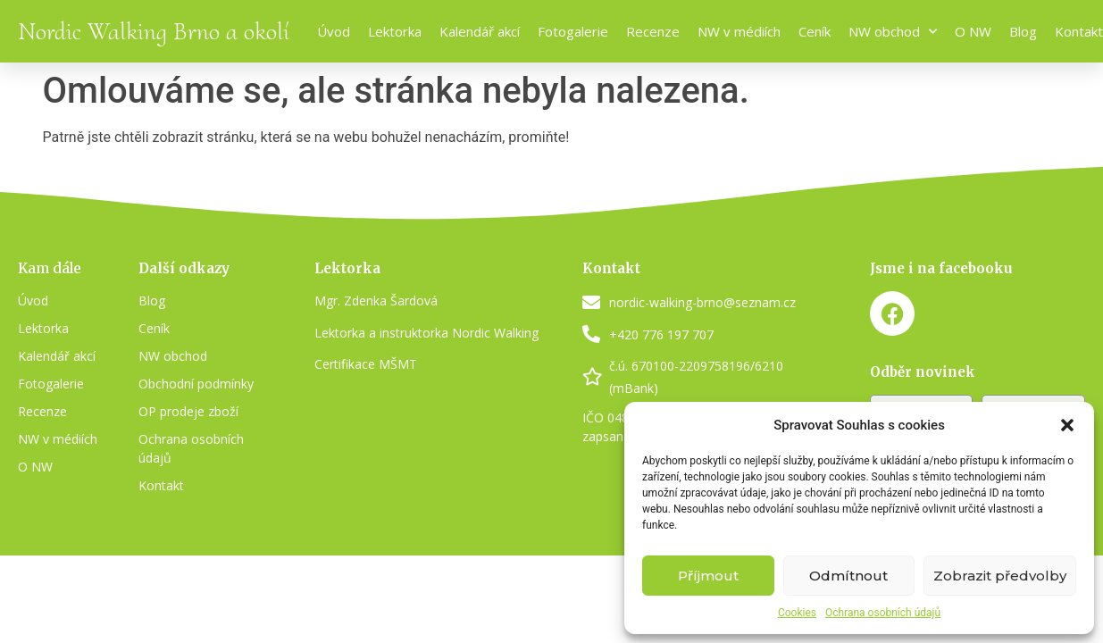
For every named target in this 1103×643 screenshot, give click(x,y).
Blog (1023, 31)
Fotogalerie (573, 31)
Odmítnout (848, 575)
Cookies (797, 612)
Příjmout (708, 575)
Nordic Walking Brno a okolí (153, 31)
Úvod (333, 31)
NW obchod (892, 32)
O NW (973, 31)
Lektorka (395, 31)
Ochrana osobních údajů (882, 612)
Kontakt (1079, 31)
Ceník (814, 31)
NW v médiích (739, 31)
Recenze (653, 31)
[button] (1067, 425)
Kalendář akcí (479, 31)
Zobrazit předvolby (999, 575)
